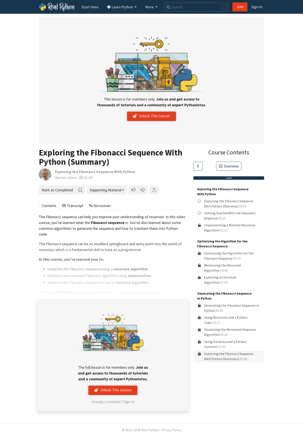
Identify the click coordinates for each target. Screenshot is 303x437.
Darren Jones (65, 177)
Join (239, 6)
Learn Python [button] (120, 7)
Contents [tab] (49, 205)
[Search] (197, 7)
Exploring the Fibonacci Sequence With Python (95, 171)
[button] (133, 190)
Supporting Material (105, 189)
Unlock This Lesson (151, 115)
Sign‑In (256, 6)
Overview (229, 166)
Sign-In (128, 401)
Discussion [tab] (100, 205)
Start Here (90, 7)
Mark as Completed (57, 189)
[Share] (154, 190)
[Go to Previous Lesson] (198, 166)
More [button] (150, 7)
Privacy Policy (171, 430)
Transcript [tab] (72, 205)
